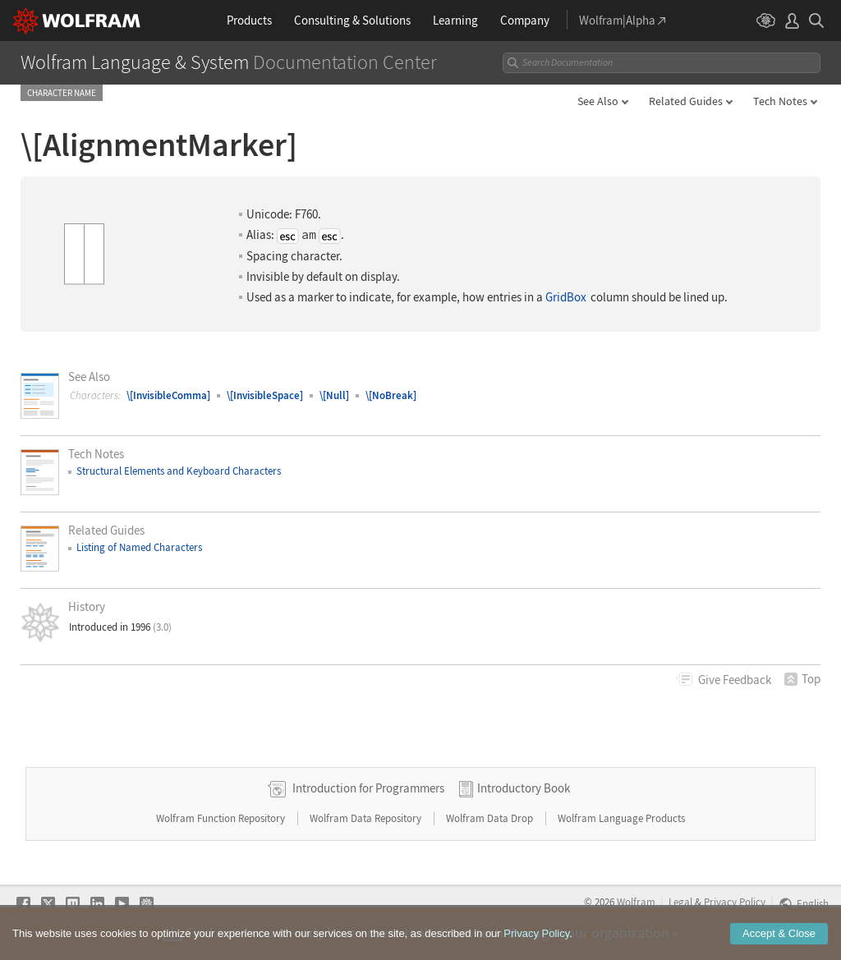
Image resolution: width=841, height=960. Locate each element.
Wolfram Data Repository (367, 818)
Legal (680, 901)
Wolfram (636, 901)
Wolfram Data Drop (490, 818)
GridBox (565, 297)
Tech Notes (780, 101)
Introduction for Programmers (368, 788)
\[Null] (334, 395)
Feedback (734, 679)
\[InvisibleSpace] (265, 395)
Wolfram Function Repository (221, 818)
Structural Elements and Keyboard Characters (178, 471)
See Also (597, 101)
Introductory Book (523, 788)
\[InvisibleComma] (168, 395)
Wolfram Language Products (621, 818)
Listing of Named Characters (139, 547)
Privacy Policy (734, 901)
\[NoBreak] (390, 395)
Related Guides (686, 101)
